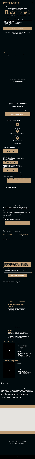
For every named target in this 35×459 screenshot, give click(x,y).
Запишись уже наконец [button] (17, 275)
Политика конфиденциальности (17, 448)
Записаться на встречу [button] (17, 114)
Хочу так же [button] (17, 223)
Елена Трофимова (4, 399)
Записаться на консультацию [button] (17, 28)
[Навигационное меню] (32, 2)
